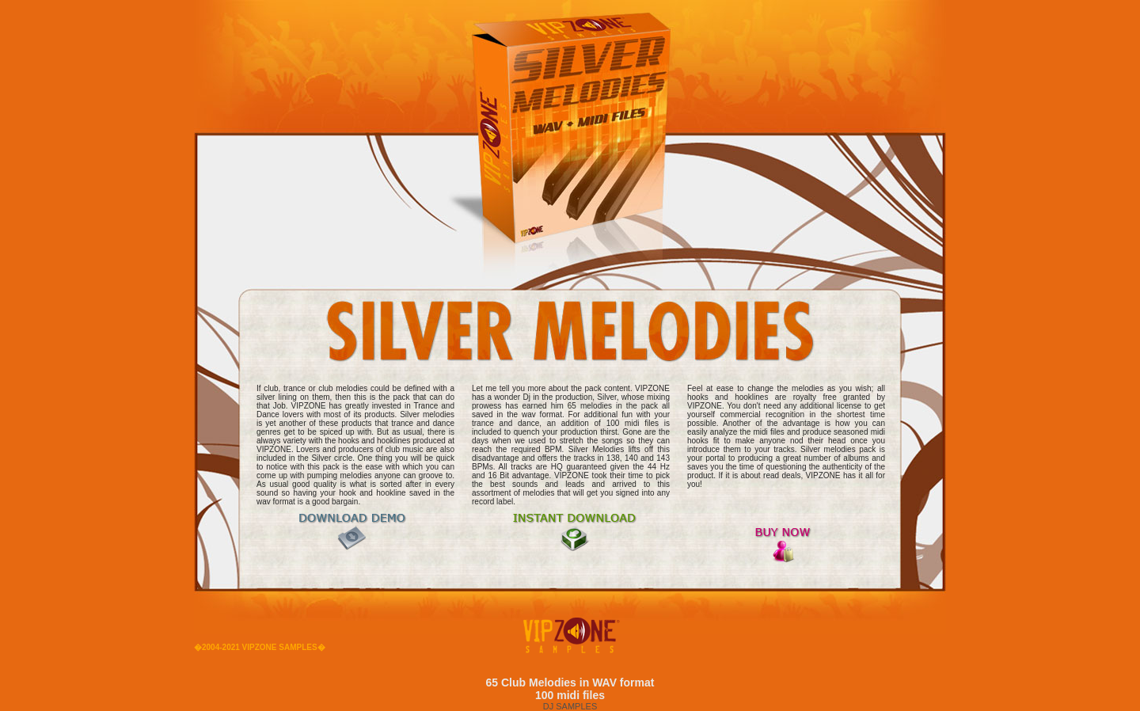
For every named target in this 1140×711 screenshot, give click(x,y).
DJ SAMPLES (570, 706)
